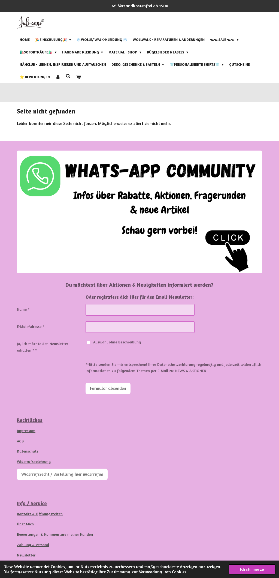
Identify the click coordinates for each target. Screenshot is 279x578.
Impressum (26, 430)
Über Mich (25, 524)
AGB (20, 441)
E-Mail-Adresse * (30, 326)
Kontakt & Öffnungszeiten (40, 513)
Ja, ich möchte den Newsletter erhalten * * (42, 346)
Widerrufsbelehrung (34, 461)
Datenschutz (27, 451)
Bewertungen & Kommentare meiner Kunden (55, 534)
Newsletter (26, 555)
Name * (23, 309)
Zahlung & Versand (33, 544)
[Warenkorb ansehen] (78, 77)
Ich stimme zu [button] (252, 569)
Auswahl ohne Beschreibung (114, 342)
